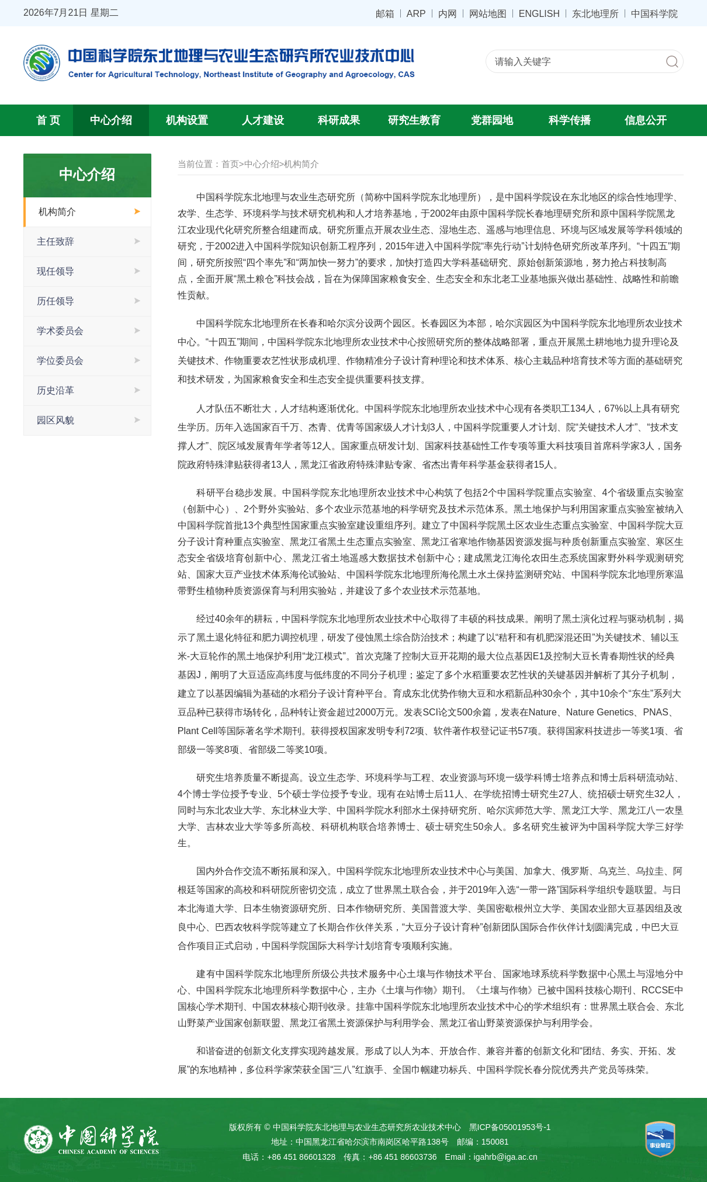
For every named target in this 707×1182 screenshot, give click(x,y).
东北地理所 (595, 13)
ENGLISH (539, 13)
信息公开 (646, 120)
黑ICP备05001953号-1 (510, 1127)
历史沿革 (55, 390)
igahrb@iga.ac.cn (506, 1157)
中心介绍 (111, 120)
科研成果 (339, 120)
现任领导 (55, 271)
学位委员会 (60, 361)
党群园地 (492, 120)
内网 (447, 13)
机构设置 (187, 120)
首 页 (48, 120)
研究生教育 (414, 120)
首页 (230, 164)
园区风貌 (55, 420)
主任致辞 (55, 241)
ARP (416, 13)
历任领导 (55, 301)
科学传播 (570, 120)
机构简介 (57, 212)
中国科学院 (654, 13)
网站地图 (488, 13)
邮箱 (385, 13)
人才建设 (263, 120)
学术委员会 (60, 331)
